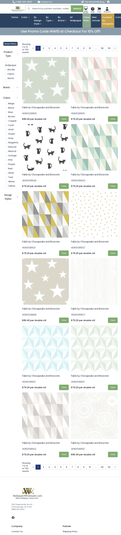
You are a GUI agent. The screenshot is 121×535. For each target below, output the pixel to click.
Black (9, 107)
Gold (9, 129)
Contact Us (44, 2)
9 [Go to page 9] (83, 48)
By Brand (61, 19)
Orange (10, 155)
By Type (48, 19)
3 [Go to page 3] (49, 48)
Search (77, 8)
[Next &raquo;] (115, 48)
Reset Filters (10, 43)
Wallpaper (10, 64)
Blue (9, 112)
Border (10, 69)
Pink (9, 159)
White (10, 181)
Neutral (10, 151)
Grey (9, 138)
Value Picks (87, 19)
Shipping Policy (70, 531)
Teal (9, 177)
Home (14, 17)
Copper (11, 120)
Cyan (9, 125)
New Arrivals (96, 19)
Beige (9, 103)
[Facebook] (108, 2)
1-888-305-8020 (22, 2)
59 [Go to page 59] (109, 48)
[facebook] (60, 517)
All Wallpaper (75, 19)
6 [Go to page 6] (66, 48)
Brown (10, 116)
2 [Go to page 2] (43, 48)
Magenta (11, 142)
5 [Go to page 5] (60, 48)
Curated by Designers (107, 20)
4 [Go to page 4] (55, 48)
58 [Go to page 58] (102, 48)
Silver (9, 172)
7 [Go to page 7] (72, 48)
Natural (10, 146)
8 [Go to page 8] (78, 48)
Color (24, 17)
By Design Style (37, 20)
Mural (9, 78)
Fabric (9, 73)
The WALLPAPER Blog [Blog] (93, 2)
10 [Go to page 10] (90, 48)
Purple (10, 164)
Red (8, 168)
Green (10, 133)
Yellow (10, 185)
